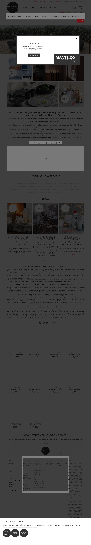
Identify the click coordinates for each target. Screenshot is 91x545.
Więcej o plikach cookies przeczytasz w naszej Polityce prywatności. (20, 527)
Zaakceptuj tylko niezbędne (6, 533)
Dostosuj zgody (15, 533)
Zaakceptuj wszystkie (23, 533)
